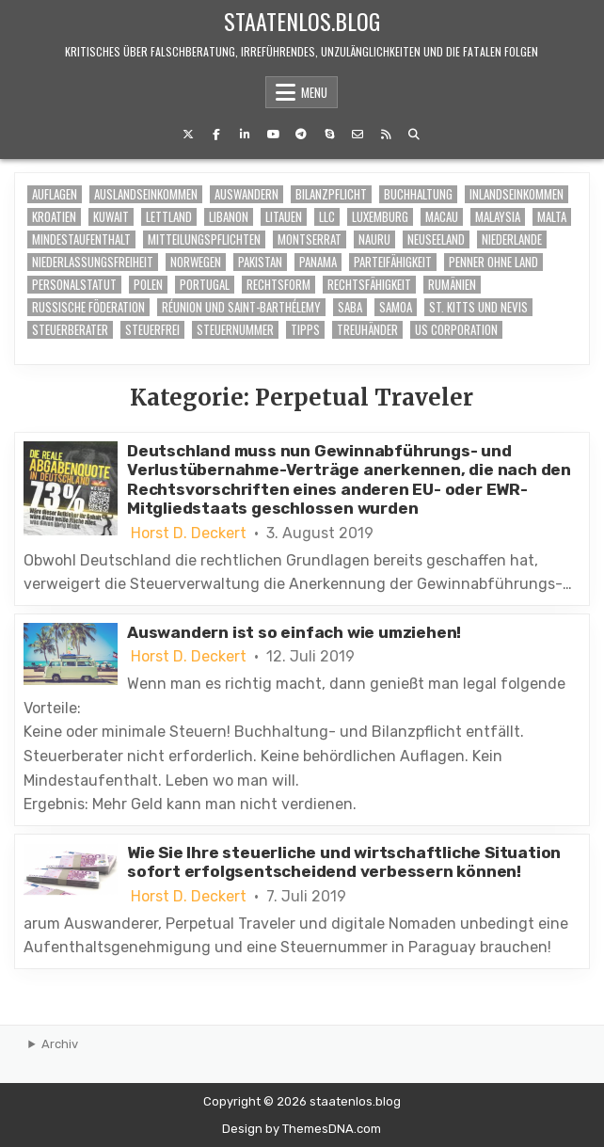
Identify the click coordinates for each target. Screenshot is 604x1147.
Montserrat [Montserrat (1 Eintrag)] (310, 239)
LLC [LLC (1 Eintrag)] (327, 217)
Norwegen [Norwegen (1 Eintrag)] (195, 262)
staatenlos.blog (302, 21)
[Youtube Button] (273, 134)
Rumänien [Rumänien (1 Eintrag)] (452, 285)
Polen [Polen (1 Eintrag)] (148, 285)
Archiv (59, 1044)
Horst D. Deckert (188, 533)
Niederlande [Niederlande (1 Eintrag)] (512, 239)
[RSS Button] (386, 134)
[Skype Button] (329, 134)
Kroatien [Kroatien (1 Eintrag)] (54, 217)
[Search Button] (414, 134)
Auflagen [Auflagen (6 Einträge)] (54, 194)
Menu (314, 92)
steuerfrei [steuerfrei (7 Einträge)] (152, 330)
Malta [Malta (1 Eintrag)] (551, 217)
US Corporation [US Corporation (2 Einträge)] (456, 330)
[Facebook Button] (216, 134)
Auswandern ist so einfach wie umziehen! (294, 632)
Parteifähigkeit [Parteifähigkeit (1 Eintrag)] (393, 262)
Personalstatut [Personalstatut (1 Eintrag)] (74, 285)
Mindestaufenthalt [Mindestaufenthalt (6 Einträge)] (81, 239)
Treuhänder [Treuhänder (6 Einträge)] (367, 330)
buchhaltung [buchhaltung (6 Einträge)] (418, 194)
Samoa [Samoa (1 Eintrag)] (395, 307)
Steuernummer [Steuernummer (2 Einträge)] (235, 330)
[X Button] (188, 134)
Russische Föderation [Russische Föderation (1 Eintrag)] (88, 307)
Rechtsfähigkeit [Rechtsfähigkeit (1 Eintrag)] (369, 285)
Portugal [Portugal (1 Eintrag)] (205, 285)
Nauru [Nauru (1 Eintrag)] (374, 239)
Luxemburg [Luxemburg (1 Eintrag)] (380, 217)
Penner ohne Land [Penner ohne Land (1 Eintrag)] (493, 262)
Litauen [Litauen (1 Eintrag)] (283, 217)
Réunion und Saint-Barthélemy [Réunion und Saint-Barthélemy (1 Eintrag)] (241, 307)
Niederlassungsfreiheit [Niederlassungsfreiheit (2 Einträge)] (92, 262)
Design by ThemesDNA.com (301, 1129)
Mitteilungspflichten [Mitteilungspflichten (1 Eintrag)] (204, 239)
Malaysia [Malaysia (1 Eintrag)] (497, 217)
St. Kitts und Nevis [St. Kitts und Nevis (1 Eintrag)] (478, 307)
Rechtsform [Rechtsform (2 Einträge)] (278, 285)
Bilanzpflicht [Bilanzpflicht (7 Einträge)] (331, 194)
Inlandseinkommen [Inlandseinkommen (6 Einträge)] (516, 194)
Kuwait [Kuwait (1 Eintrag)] (111, 217)
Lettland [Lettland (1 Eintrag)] (169, 217)
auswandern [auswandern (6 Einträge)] (246, 194)
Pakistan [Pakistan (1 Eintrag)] (260, 262)
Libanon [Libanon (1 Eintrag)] (228, 217)
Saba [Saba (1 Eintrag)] (350, 307)
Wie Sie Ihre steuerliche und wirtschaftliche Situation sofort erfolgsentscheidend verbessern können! (344, 862)
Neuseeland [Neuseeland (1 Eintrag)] (436, 239)
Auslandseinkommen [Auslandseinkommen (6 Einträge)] (146, 194)
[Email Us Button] (357, 134)
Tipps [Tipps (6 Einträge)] (305, 330)
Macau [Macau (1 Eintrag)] (441, 217)
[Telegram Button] (301, 134)
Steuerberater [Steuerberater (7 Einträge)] (70, 330)
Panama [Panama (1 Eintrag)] (318, 262)
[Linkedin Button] (244, 134)
